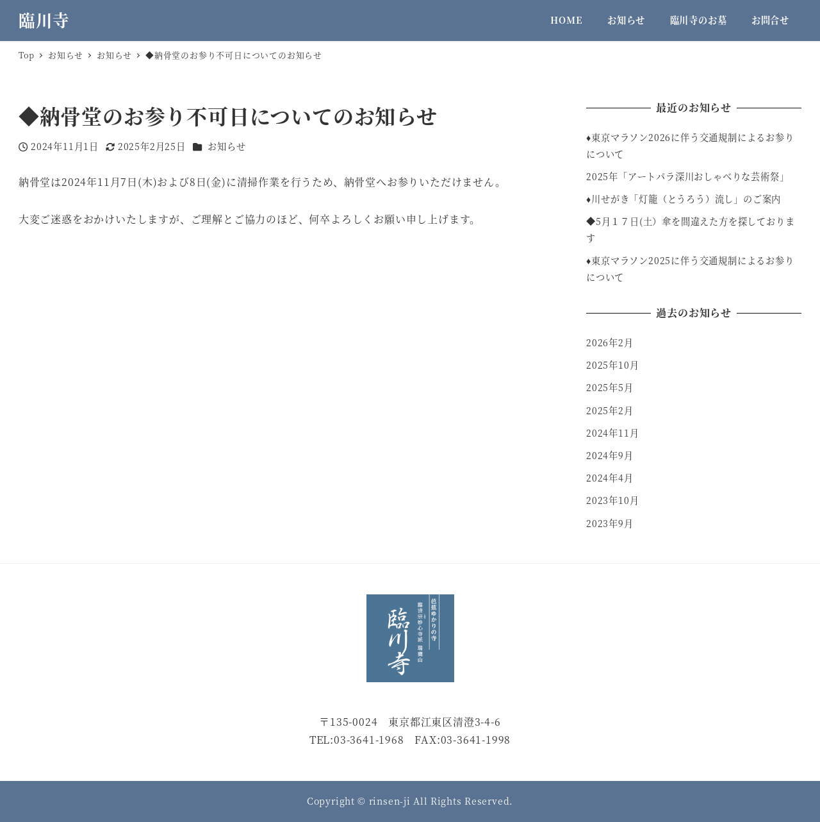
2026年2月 (610, 342)
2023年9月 (610, 523)
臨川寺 (44, 19)
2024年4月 (610, 477)
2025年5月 (610, 387)
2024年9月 (610, 455)
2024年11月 (612, 432)
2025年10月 (612, 364)
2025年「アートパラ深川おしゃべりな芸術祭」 (687, 176)
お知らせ (226, 146)
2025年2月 (610, 410)
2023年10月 (612, 500)
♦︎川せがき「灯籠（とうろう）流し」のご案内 (683, 198)
